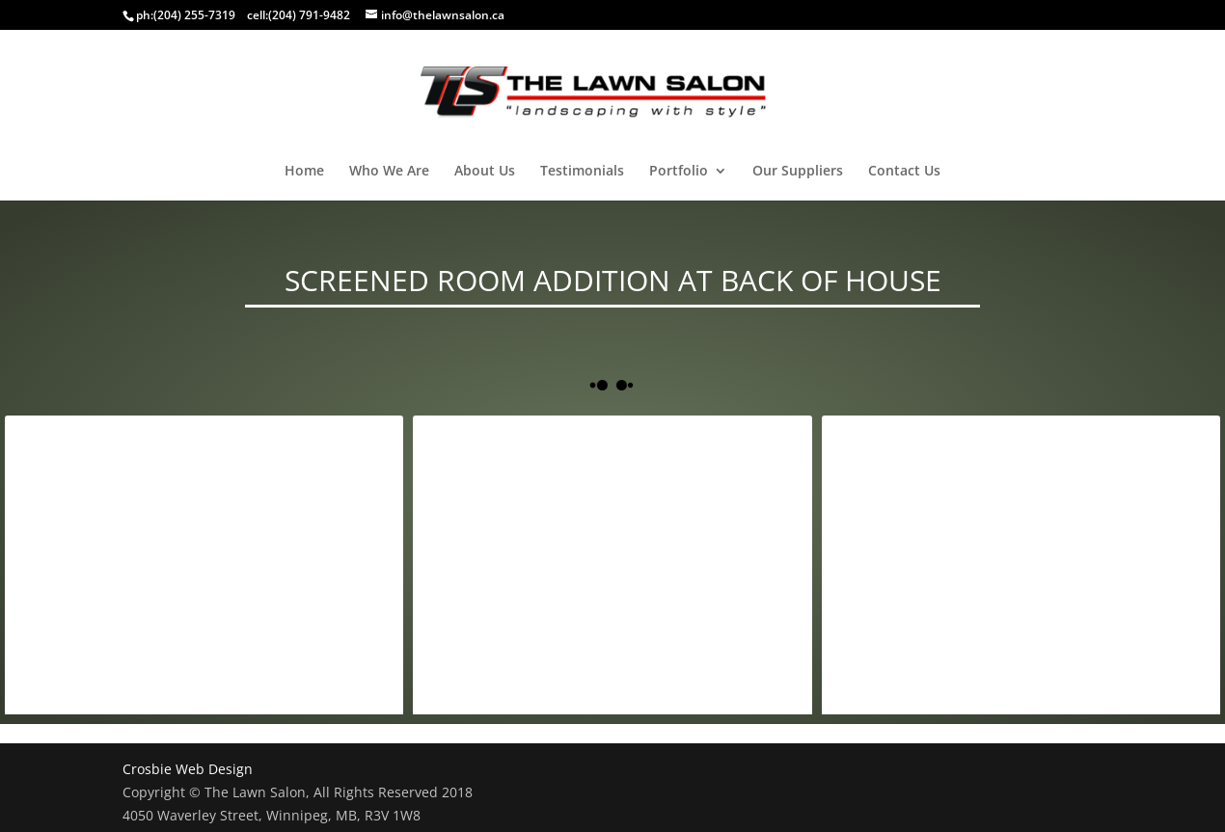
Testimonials (582, 171)
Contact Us (904, 171)
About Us (484, 171)
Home (304, 171)
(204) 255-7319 (194, 15)
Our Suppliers (797, 171)
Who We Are (389, 171)
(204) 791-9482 (309, 15)
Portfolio (678, 171)
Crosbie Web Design (187, 769)
